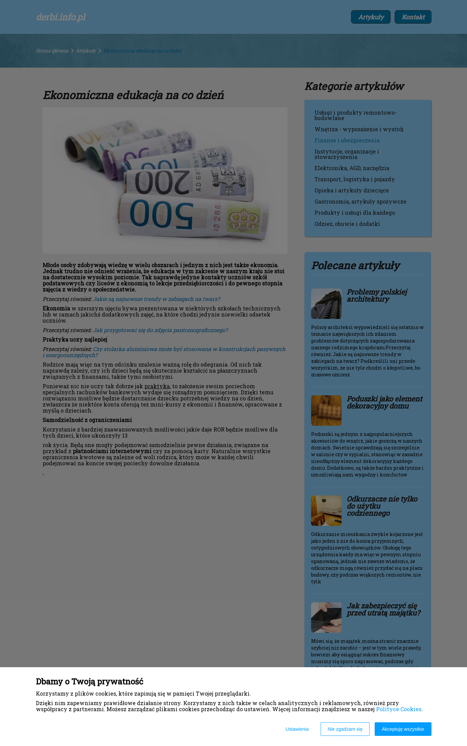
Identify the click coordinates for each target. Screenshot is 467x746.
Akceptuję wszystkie (403, 729)
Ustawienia (296, 729)
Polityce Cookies (398, 709)
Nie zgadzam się (345, 729)
